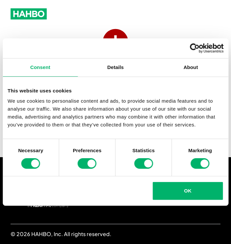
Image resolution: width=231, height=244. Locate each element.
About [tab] (191, 67)
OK (188, 190)
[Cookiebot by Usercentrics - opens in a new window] (194, 48)
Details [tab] (115, 67)
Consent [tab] (40, 67)
